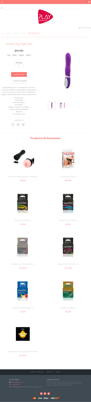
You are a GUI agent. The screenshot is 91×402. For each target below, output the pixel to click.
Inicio (2, 33)
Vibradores (15, 33)
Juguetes (8, 33)
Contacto (49, 372)
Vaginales (23, 33)
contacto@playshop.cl (17, 382)
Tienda (58, 372)
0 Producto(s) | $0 (84, 28)
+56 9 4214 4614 (15, 384)
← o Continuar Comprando (19, 81)
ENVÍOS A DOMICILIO (37, 372)
